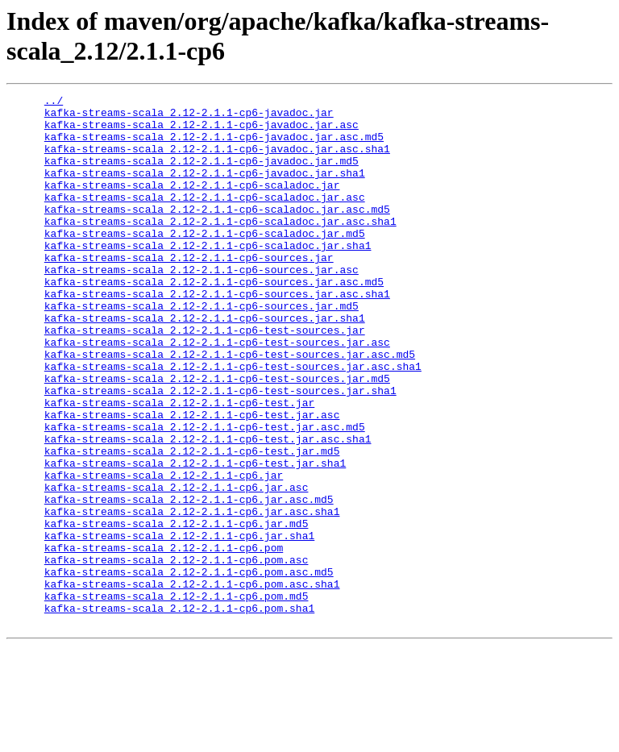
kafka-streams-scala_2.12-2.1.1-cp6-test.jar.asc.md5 (204, 494)
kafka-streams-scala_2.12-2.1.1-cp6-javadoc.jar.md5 (201, 175)
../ (53, 102)
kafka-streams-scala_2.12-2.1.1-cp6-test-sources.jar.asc (217, 392)
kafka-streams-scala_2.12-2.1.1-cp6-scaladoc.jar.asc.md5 (217, 233)
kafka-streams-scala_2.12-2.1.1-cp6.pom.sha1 (179, 711)
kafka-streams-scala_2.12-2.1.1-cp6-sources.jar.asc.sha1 (217, 334)
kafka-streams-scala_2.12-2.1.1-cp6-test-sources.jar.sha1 (220, 450)
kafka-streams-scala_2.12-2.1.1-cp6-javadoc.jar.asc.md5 (214, 146)
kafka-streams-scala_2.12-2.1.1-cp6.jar (163, 552)
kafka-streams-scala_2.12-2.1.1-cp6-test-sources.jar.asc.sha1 (233, 421)
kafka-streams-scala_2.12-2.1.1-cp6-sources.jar (189, 291)
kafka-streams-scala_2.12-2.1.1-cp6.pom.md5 (176, 697)
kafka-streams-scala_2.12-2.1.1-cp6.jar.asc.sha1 (192, 595)
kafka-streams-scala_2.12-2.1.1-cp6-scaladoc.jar (192, 204)
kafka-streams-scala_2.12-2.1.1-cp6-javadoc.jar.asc (201, 131)
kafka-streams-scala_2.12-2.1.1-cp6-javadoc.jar (189, 117)
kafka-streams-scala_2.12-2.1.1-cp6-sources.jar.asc (201, 305)
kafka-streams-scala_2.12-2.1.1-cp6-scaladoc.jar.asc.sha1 (220, 247)
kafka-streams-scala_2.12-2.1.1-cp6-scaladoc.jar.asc (204, 218)
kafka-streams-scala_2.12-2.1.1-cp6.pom (163, 639)
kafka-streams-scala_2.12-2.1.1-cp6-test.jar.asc (192, 479)
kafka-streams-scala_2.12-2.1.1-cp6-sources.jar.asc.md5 (214, 320)
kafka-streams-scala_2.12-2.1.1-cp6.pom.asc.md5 (189, 668)
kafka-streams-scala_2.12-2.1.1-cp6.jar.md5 (176, 610)
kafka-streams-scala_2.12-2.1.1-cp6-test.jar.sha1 (195, 537)
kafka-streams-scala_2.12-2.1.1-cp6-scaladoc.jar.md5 (204, 262)
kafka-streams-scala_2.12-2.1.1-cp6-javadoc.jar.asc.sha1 (217, 160)
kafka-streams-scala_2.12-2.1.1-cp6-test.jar (179, 465)
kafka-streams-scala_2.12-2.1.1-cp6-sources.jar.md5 (201, 349)
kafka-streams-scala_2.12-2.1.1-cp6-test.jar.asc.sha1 (208, 508)
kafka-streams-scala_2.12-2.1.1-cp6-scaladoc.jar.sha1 (208, 276)
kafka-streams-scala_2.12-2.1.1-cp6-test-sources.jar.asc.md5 (229, 407)
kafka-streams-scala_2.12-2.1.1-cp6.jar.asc (176, 566)
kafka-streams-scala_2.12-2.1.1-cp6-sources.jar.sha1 (204, 363)
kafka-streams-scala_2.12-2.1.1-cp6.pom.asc (176, 653)
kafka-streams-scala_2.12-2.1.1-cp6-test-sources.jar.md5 (217, 436)
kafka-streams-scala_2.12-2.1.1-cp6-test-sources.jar (204, 378)
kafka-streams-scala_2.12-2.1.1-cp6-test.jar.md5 (192, 523)
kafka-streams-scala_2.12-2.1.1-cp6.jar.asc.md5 (189, 581)
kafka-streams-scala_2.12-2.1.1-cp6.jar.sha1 (179, 624)
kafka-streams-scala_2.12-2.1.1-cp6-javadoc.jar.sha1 (204, 189)
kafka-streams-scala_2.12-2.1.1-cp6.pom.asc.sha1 (192, 682)
